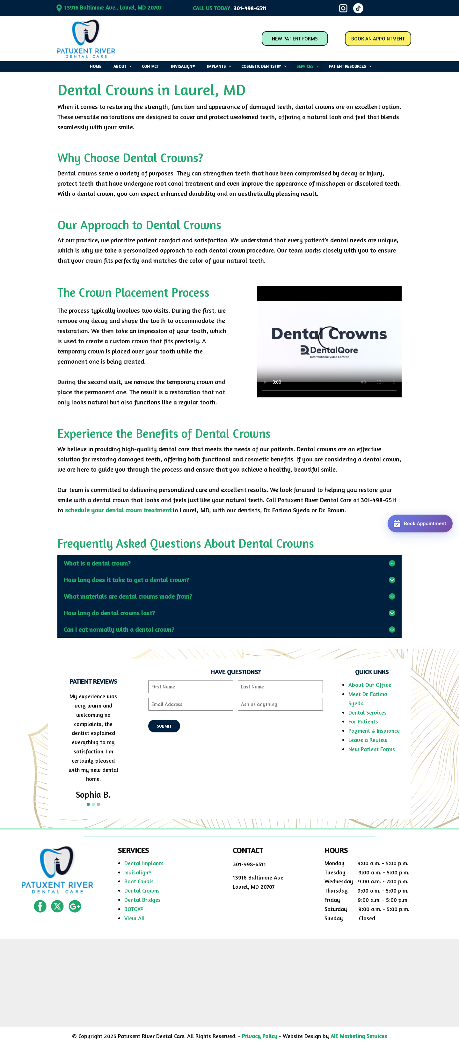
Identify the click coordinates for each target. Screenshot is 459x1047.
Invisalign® (137, 872)
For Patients (363, 721)
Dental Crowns (142, 890)
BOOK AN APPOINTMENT (378, 38)
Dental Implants (144, 862)
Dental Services (367, 712)
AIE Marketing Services (359, 1035)
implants (216, 66)
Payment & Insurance (374, 730)
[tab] (229, 563)
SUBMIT (164, 726)
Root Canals (139, 881)
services (304, 66)
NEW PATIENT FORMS (295, 38)
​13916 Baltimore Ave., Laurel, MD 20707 (108, 7)
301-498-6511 (249, 863)
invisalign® (183, 66)
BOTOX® (133, 908)
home (95, 66)
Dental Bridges (142, 899)
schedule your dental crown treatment (118, 510)
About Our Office (369, 684)
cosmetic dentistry (261, 66)
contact (150, 66)
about (119, 66)
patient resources (347, 66)
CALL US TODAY (229, 7)
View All (134, 918)
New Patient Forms (371, 748)
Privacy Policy (259, 1035)
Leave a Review (368, 739)
